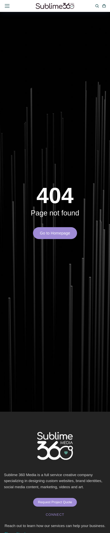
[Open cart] (104, 6)
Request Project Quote (55, 502)
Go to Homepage (55, 233)
